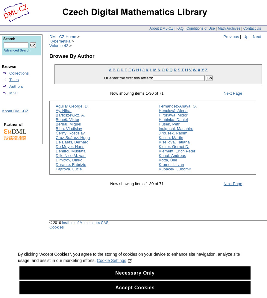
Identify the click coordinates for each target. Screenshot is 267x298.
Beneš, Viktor (67, 119)
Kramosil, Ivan (171, 164)
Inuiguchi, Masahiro (176, 128)
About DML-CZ (161, 28)
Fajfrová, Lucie (69, 169)
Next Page (233, 93)
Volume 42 (58, 45)
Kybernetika (59, 41)
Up (245, 36)
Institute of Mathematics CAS (85, 223)
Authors (16, 86)
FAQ (179, 28)
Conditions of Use (200, 28)
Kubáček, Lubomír (175, 169)
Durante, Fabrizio (71, 164)
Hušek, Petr (169, 124)
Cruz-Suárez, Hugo (73, 137)
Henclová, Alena (173, 110)
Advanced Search (17, 50)
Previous (231, 36)
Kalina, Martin (171, 137)
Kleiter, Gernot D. (174, 146)
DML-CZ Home (62, 36)
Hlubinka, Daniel (173, 119)
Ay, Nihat (64, 110)
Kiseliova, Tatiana (174, 142)
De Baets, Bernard (72, 142)
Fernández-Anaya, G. (178, 106)
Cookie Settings (115, 266)
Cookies (56, 227)
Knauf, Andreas (172, 155)
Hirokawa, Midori (173, 115)
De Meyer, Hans (70, 146)
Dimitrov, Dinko (69, 160)
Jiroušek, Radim (173, 133)
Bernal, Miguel (68, 124)
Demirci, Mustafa (71, 151)
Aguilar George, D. (72, 106)
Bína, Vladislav (69, 128)
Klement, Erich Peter (177, 151)
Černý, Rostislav (70, 133)
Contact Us (252, 28)
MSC (13, 93)
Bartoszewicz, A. (70, 115)
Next (257, 36)
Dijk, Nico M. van (71, 155)
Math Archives (229, 28)
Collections (19, 73)
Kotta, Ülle (168, 160)
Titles (14, 80)
